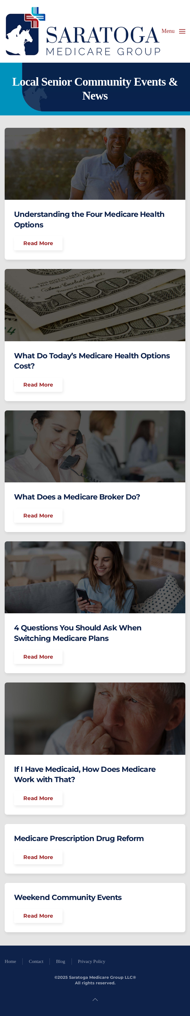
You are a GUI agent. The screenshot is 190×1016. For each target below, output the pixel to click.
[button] (174, 31)
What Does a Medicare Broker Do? (77, 496)
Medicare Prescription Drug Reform (79, 838)
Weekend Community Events (68, 897)
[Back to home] (82, 31)
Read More (38, 243)
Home (10, 961)
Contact (36, 961)
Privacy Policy (91, 961)
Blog (60, 961)
